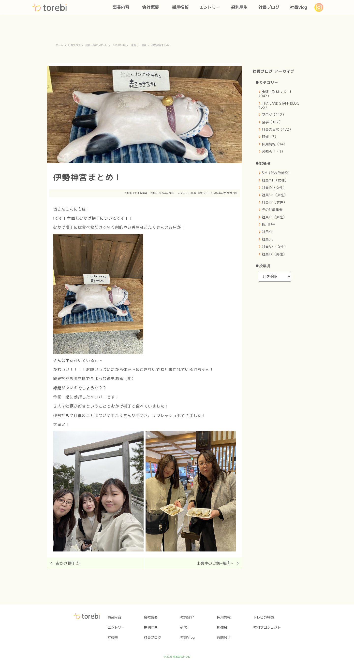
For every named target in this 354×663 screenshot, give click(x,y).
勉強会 (222, 627)
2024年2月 (119, 45)
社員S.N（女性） (274, 195)
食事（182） (272, 122)
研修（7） (270, 136)
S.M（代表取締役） (276, 172)
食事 (144, 45)
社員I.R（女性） (274, 217)
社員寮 (112, 637)
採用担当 (269, 224)
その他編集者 (140, 193)
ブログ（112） (274, 114)
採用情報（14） (274, 144)
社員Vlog (298, 7)
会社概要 (150, 7)
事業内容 (121, 7)
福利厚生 (239, 7)
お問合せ (224, 637)
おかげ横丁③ (67, 563)
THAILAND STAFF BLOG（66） (278, 105)
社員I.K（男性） (274, 254)
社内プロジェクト (267, 627)
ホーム (59, 45)
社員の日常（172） (277, 129)
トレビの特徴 (263, 617)
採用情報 (180, 7)
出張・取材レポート (96, 45)
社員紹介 (187, 617)
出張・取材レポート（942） (275, 93)
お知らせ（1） (273, 151)
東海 (133, 45)
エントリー (209, 7)
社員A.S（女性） (274, 246)
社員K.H (268, 231)
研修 (183, 627)
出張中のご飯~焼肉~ (214, 563)
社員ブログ (268, 7)
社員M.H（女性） (275, 180)
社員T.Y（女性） (274, 202)
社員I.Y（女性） (274, 187)
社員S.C (268, 239)
